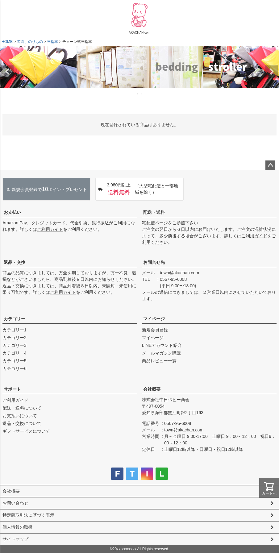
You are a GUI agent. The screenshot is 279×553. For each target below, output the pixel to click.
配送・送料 (154, 212)
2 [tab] (142, 93)
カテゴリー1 (14, 329)
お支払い (12, 212)
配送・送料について (21, 407)
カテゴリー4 (14, 353)
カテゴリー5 (14, 360)
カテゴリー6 (14, 368)
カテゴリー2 (14, 337)
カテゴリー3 (14, 345)
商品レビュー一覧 (159, 360)
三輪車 (52, 42)
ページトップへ (270, 165)
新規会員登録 (155, 329)
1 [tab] (137, 93)
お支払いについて (19, 415)
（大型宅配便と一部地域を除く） (138, 189)
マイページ (154, 318)
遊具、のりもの (30, 42)
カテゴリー (14, 318)
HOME (7, 42)
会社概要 (151, 389)
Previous (7, 71)
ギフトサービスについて (26, 431)
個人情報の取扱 (17, 527)
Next (271, 71)
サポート (12, 389)
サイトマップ (15, 539)
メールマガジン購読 (161, 353)
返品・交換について (21, 423)
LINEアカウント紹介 (162, 345)
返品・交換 (14, 262)
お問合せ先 (154, 262)
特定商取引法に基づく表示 (28, 515)
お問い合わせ (15, 503)
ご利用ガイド (50, 229)
